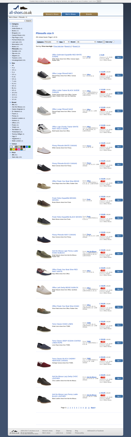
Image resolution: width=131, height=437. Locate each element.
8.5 (13, 86)
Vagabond (15, 138)
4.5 (13, 70)
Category (15, 24)
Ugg (13, 136)
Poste (14, 125)
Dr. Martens (16, 111)
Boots (14, 31)
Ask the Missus (17, 107)
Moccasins (15, 44)
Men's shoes (46, 433)
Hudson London (17, 118)
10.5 (13, 95)
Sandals (15, 51)
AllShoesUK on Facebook (95, 431)
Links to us (59, 433)
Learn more (92, 1)
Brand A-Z (68, 46)
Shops (58, 431)
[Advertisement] (79, 24)
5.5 (13, 74)
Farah (14, 114)
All (13, 26)
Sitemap (69, 431)
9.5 (13, 90)
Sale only (15, 157)
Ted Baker (15, 129)
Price (14, 152)
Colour (14, 144)
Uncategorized (17, 60)
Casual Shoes (17, 35)
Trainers (15, 58)
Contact (68, 433)
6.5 (13, 79)
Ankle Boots (16, 28)
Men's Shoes (13, 17)
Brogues (15, 33)
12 (13, 99)
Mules (14, 46)
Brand (14, 102)
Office (14, 123)
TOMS (14, 127)
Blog (76, 431)
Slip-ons (15, 53)
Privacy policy (79, 433)
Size (13, 63)
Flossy (14, 116)
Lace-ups (15, 42)
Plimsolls (22, 17)
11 (13, 97)
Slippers (15, 56)
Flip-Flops (15, 37)
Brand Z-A (76, 46)
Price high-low (58, 46)
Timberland (16, 132)
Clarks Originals (17, 109)
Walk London (16, 141)
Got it (99, 1)
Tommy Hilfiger (17, 134)
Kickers (14, 120)
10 (13, 92)
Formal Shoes (17, 40)
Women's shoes (47, 431)
